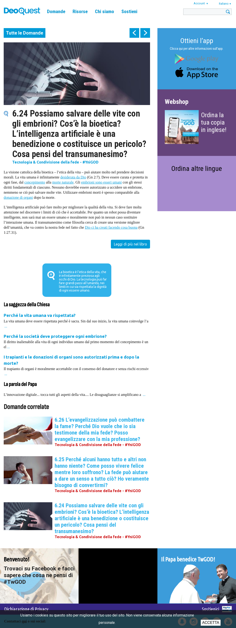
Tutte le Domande (24, 33)
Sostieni (129, 11)
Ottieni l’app (196, 41)
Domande (56, 11)
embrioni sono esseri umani (101, 182)
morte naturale (63, 182)
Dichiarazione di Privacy (26, 609)
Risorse (80, 11)
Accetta (210, 623)
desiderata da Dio (73, 177)
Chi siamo (104, 11)
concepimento (34, 182)
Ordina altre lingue (196, 168)
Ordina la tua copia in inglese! (213, 122)
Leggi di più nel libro (130, 244)
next (145, 33)
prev (134, 33)
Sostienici (210, 609)
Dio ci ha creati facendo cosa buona (111, 227)
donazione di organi (18, 197)
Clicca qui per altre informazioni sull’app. (196, 49)
